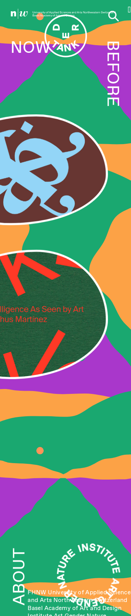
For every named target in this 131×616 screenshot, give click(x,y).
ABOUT (18, 577)
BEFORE (113, 73)
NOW (30, 47)
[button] (129, 9)
